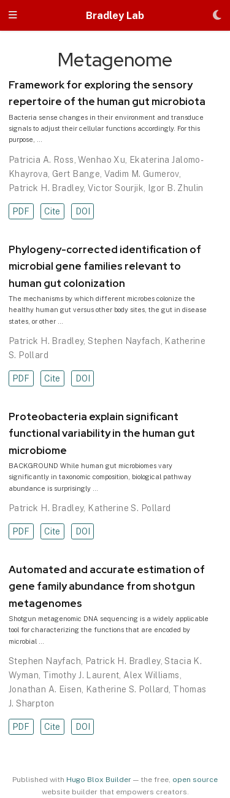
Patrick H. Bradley (46, 188)
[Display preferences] (217, 16)
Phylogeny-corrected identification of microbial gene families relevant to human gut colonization (105, 266)
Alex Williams (151, 675)
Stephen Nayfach (124, 341)
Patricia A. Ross (41, 160)
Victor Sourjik (116, 188)
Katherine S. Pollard (129, 508)
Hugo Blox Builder (98, 779)
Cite (52, 211)
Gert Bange (76, 174)
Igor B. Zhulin (176, 188)
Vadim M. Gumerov (141, 174)
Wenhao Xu (101, 160)
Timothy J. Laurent (81, 675)
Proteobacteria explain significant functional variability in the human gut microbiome (102, 433)
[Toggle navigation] (13, 16)
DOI (82, 211)
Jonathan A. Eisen (45, 689)
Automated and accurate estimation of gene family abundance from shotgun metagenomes (107, 586)
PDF (20, 211)
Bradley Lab (115, 15)
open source (195, 779)
